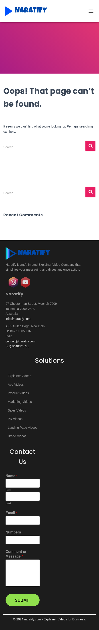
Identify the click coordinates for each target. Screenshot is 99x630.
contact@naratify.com (21, 341)
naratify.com (32, 619)
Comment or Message (16, 554)
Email (11, 513)
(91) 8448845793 (17, 346)
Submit (22, 600)
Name (12, 476)
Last (8, 503)
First (8, 490)
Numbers (13, 532)
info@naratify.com (18, 319)
